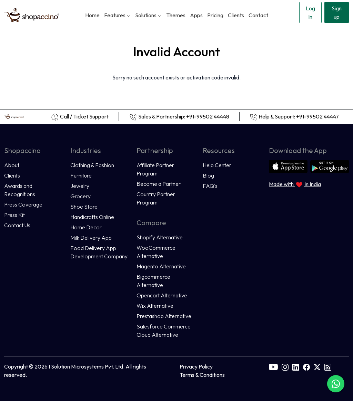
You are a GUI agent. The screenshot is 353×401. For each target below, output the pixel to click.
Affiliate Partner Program (155, 169)
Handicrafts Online (92, 216)
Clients (236, 15)
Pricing (215, 15)
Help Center (217, 165)
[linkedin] (295, 366)
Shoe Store (84, 206)
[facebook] (306, 366)
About (11, 165)
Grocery (80, 196)
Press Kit (14, 214)
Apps (196, 15)
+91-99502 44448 (207, 116)
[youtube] (273, 366)
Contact (258, 15)
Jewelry (79, 185)
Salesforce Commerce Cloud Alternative (164, 330)
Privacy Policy (196, 366)
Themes (175, 15)
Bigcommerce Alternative (153, 280)
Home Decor (86, 227)
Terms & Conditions (202, 374)
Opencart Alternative (162, 295)
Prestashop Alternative (164, 316)
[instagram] (285, 366)
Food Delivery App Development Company (99, 252)
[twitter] (317, 366)
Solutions (148, 15)
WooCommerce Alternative (156, 251)
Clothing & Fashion (92, 165)
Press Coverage (23, 204)
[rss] (327, 366)
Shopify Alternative (160, 237)
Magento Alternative (161, 266)
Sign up (337, 12)
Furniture (81, 175)
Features (117, 15)
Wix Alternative (155, 305)
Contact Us (17, 225)
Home (92, 15)
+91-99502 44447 (317, 116)
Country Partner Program (156, 198)
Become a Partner (159, 183)
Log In (310, 12)
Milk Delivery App (91, 237)
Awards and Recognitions (19, 190)
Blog (208, 175)
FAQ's (210, 185)
